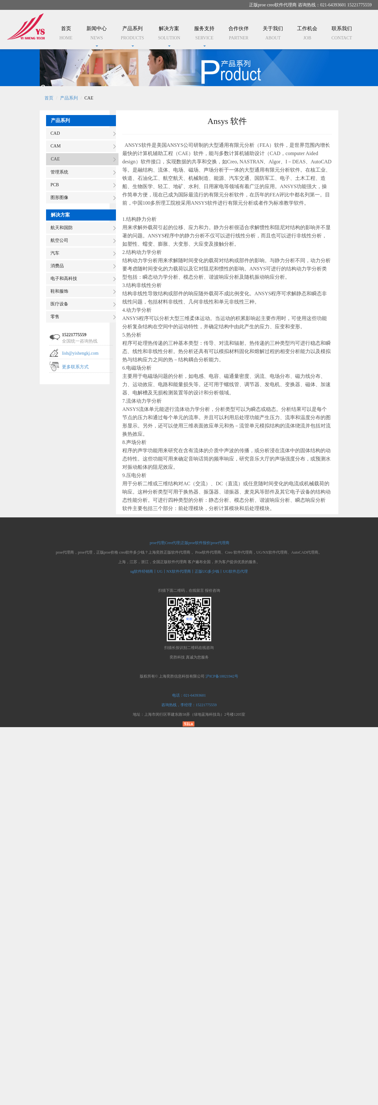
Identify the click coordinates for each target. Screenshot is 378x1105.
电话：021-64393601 (189, 695)
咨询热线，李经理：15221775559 (189, 705)
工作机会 (307, 34)
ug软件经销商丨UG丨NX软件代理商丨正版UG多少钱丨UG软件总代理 (188, 571)
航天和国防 (62, 227)
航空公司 (59, 240)
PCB (55, 184)
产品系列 (132, 36)
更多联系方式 (75, 367)
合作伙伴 (238, 34)
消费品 (57, 265)
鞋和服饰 (59, 291)
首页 (65, 34)
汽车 (55, 253)
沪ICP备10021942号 (222, 676)
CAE (55, 159)
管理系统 (59, 172)
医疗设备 (59, 304)
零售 (55, 316)
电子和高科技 (64, 278)
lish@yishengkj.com (80, 353)
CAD (55, 133)
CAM (56, 146)
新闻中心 (96, 36)
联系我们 (341, 34)
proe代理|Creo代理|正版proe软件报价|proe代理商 (189, 543)
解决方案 (169, 36)
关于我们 (273, 34)
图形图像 (59, 197)
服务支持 (204, 36)
